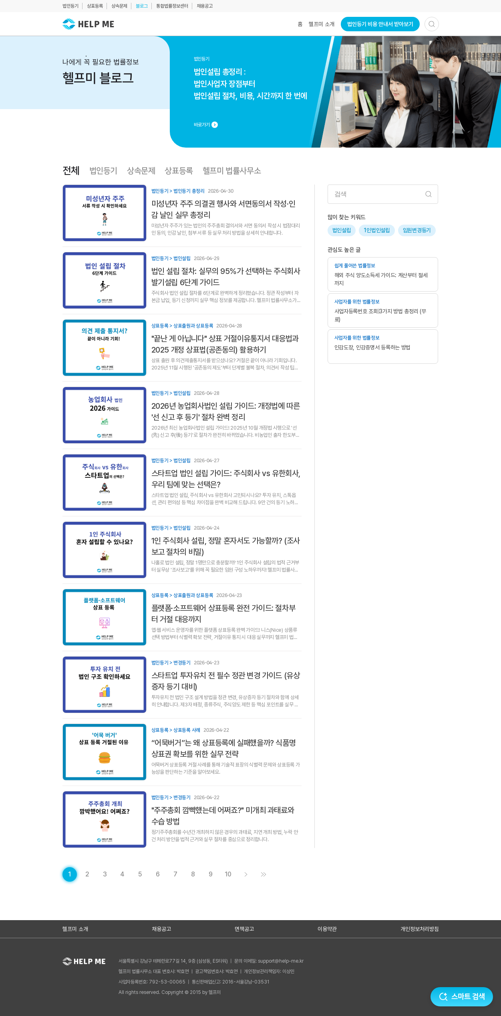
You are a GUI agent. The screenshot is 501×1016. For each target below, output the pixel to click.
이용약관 (327, 929)
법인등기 (70, 6)
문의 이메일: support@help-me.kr (269, 961)
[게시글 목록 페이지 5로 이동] (140, 874)
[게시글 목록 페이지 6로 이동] (158, 874)
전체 (71, 171)
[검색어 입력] (383, 194)
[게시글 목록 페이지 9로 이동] (210, 874)
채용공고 (205, 6)
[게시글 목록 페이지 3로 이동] (105, 874)
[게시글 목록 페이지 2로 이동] (87, 874)
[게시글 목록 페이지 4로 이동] (122, 874)
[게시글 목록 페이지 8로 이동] (193, 874)
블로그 (142, 6)
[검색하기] (432, 24)
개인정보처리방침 (419, 929)
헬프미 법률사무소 (232, 170)
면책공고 (244, 929)
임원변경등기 (417, 230)
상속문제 (119, 6)
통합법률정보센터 (172, 6)
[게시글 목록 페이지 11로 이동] (263, 874)
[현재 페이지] (69, 874)
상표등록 (95, 6)
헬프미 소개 (321, 24)
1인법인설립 (377, 230)
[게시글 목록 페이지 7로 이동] (175, 874)
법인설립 (341, 230)
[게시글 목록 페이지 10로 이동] (228, 874)
